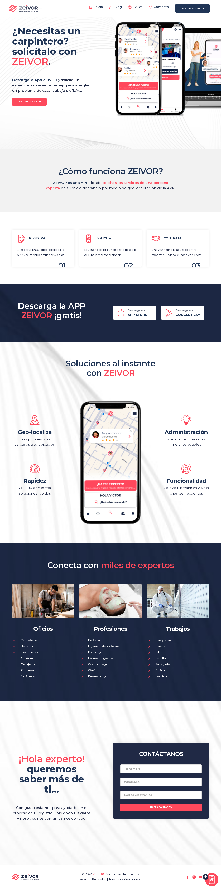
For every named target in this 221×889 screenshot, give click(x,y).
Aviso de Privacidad (93, 879)
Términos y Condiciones (125, 879)
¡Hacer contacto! (161, 807)
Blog (115, 7)
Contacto (158, 7)
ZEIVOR (98, 874)
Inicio (96, 7)
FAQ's (135, 7)
